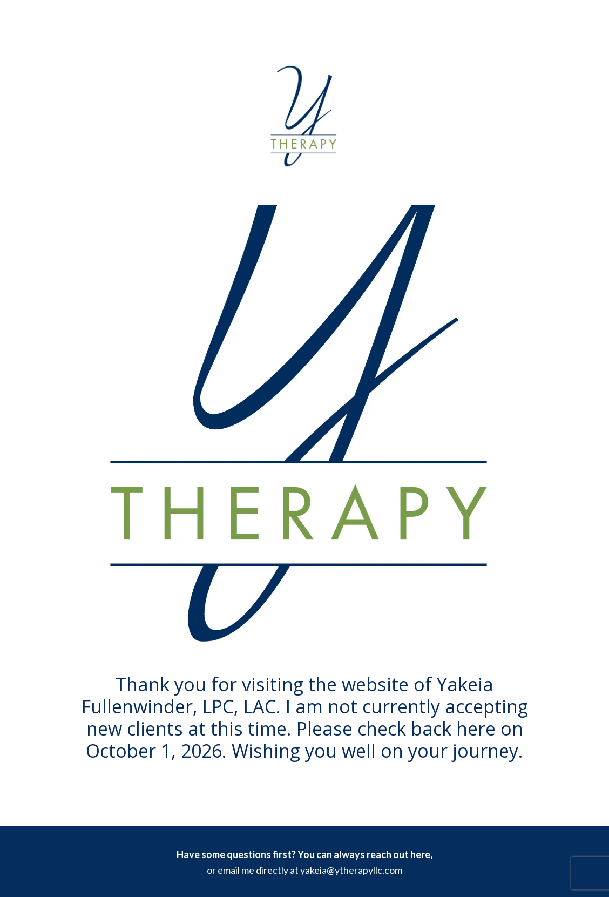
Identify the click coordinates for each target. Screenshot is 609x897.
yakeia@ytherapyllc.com (351, 870)
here (420, 854)
